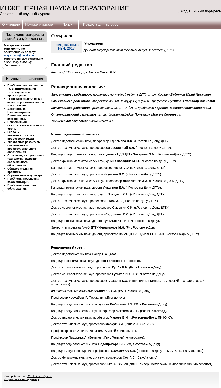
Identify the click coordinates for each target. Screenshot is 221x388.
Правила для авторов (101, 24)
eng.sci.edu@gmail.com (19, 55)
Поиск (67, 24)
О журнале (11, 24)
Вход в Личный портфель (200, 11)
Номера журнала (39, 24)
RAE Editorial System (39, 376)
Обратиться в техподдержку (21, 379)
